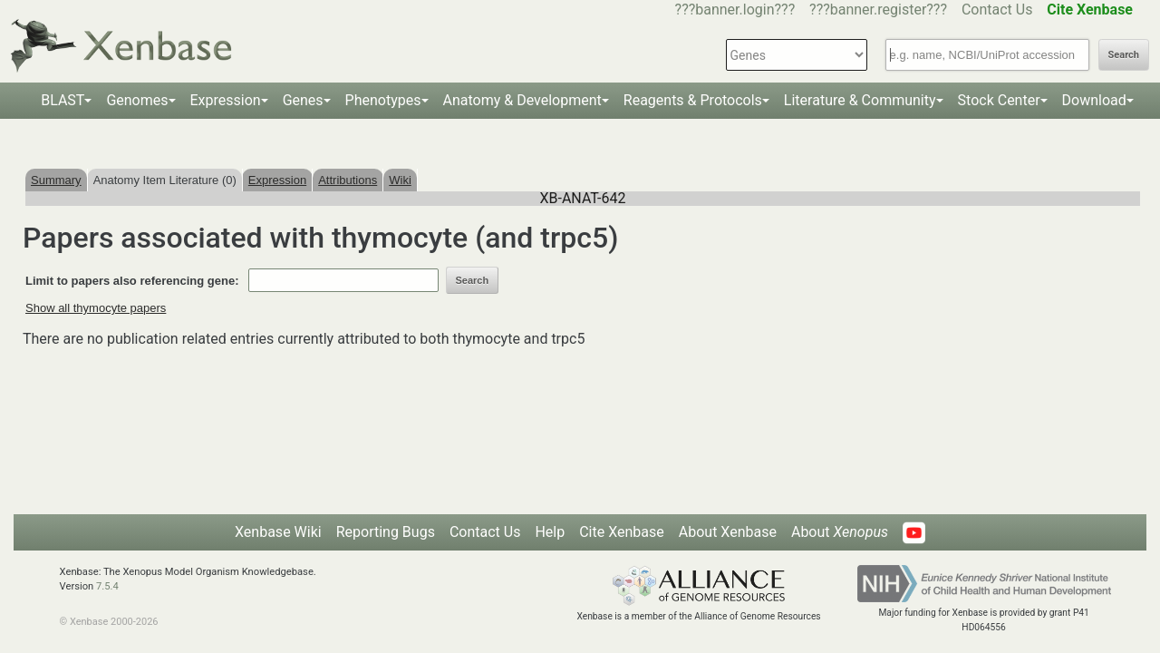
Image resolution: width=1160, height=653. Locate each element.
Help (550, 532)
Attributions (347, 180)
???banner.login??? (735, 9)
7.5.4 (107, 586)
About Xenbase (728, 532)
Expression (225, 100)
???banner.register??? (878, 9)
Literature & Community (860, 100)
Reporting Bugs (385, 532)
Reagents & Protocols (693, 100)
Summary (56, 180)
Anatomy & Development (522, 100)
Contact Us (997, 9)
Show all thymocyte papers (95, 308)
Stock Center (999, 100)
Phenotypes (383, 100)
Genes (303, 100)
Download (1094, 100)
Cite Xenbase (621, 532)
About (839, 532)
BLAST (62, 100)
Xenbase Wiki (278, 532)
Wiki (400, 180)
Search (1123, 55)
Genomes (137, 100)
